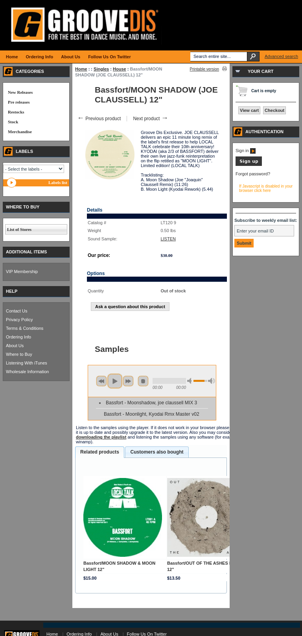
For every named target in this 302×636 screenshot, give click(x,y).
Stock (13, 121)
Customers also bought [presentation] (156, 452)
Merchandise (20, 131)
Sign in (246, 150)
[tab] (99, 452)
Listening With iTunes (26, 363)
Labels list (57, 182)
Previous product (99, 118)
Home (81, 69)
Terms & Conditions (24, 328)
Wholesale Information (27, 371)
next (128, 381)
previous (101, 381)
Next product (150, 118)
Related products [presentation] (99, 452)
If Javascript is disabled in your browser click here (266, 188)
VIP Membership (22, 271)
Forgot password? (253, 173)
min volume (190, 381)
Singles (101, 69)
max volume (211, 381)
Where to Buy (19, 354)
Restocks (16, 112)
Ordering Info (18, 337)
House (119, 69)
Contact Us (16, 311)
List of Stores (19, 229)
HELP (11, 291)
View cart (249, 110)
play (115, 381)
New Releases (20, 92)
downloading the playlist (101, 437)
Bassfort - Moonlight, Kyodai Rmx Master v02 (151, 414)
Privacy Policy (19, 319)
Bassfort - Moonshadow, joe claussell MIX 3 (151, 402)
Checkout (274, 110)
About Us (15, 345)
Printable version (204, 69)
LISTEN (168, 238)
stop (143, 381)
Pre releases (18, 102)
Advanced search (281, 56)
